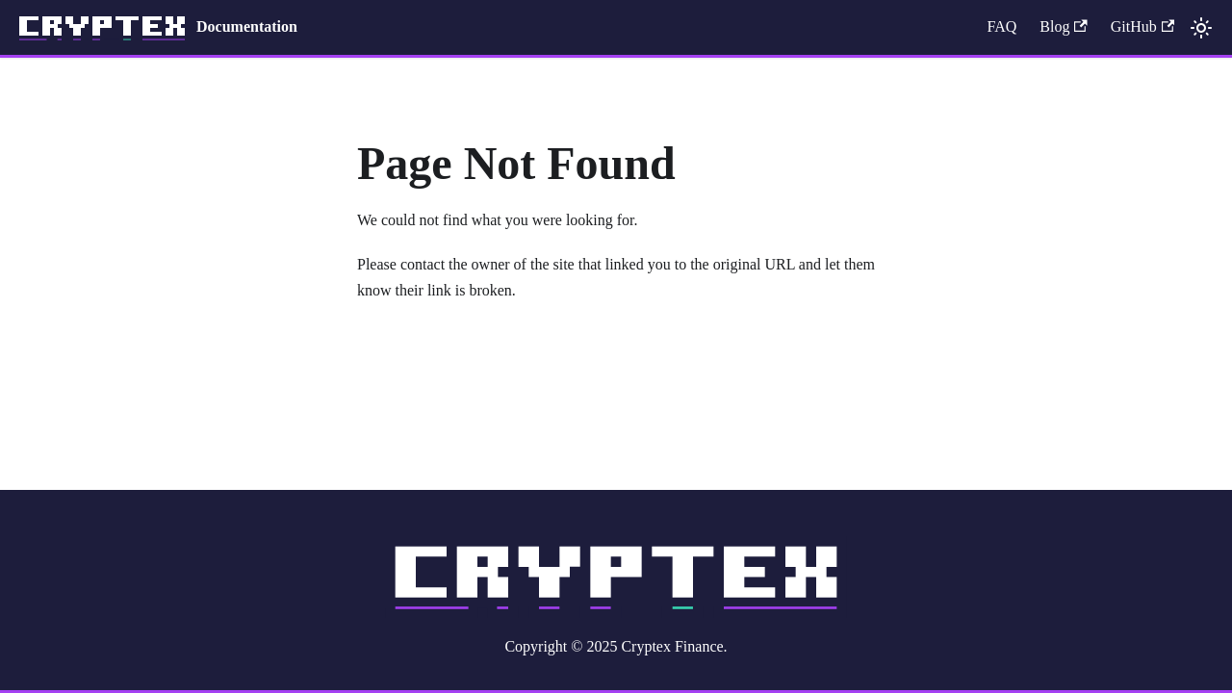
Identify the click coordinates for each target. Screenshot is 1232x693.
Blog (1063, 26)
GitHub (1142, 26)
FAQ (1001, 26)
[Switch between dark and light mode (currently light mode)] (1201, 28)
